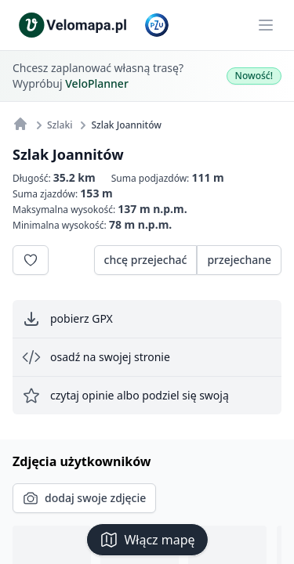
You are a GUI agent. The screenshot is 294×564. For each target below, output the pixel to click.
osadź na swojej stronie (96, 357)
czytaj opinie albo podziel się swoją (125, 395)
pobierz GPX (67, 318)
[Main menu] (265, 25)
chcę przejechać (145, 259)
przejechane (239, 259)
